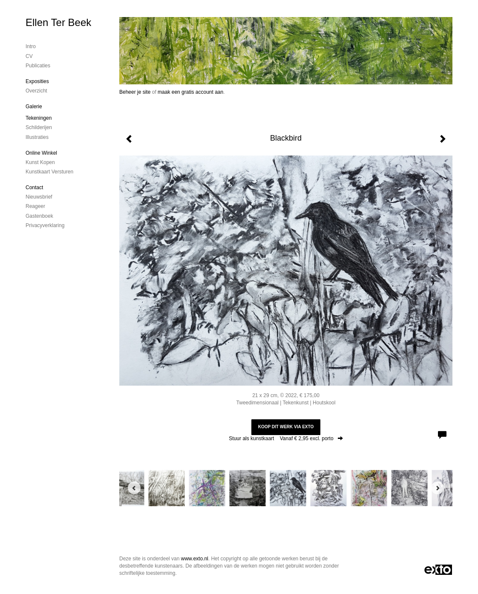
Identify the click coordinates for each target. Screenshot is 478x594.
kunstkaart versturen (49, 172)
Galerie (34, 107)
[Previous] (134, 488)
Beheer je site (134, 92)
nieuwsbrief (39, 197)
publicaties (38, 66)
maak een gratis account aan (190, 92)
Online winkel (41, 153)
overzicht (36, 91)
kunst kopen (40, 162)
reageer (35, 206)
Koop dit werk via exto (286, 426)
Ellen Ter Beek (58, 22)
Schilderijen (39, 127)
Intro (31, 46)
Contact (34, 187)
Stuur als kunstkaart (286, 438)
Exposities (37, 81)
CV (29, 56)
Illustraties (37, 137)
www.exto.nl (194, 559)
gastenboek (39, 216)
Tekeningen (39, 118)
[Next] (437, 488)
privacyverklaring (45, 225)
